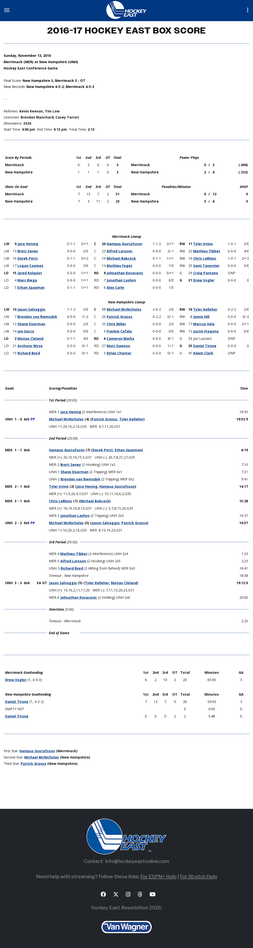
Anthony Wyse (30, 345)
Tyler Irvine (203, 243)
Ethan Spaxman (31, 287)
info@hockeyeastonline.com (137, 861)
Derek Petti (27, 258)
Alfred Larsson (119, 251)
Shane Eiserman (31, 324)
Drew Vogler (203, 280)
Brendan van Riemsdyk (37, 316)
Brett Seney (27, 251)
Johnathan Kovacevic (125, 273)
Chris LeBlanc (204, 258)
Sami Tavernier (206, 265)
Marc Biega (27, 280)
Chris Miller (116, 324)
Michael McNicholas (124, 309)
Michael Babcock (121, 258)
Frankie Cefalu (119, 331)
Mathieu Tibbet (206, 251)
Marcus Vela (203, 324)
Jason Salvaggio (31, 309)
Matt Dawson (118, 345)
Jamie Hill (201, 316)
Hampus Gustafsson (124, 243)
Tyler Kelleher (205, 309)
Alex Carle (115, 287)
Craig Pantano (205, 273)
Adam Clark (203, 353)
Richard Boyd (28, 353)
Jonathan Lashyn (121, 280)
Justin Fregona (206, 331)
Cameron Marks (120, 338)
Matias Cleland (30, 338)
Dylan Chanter (119, 353)
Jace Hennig (27, 243)
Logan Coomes (30, 265)
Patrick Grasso (119, 316)
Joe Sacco (25, 331)
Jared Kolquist (29, 273)
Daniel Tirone (204, 345)
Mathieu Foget (119, 265)
